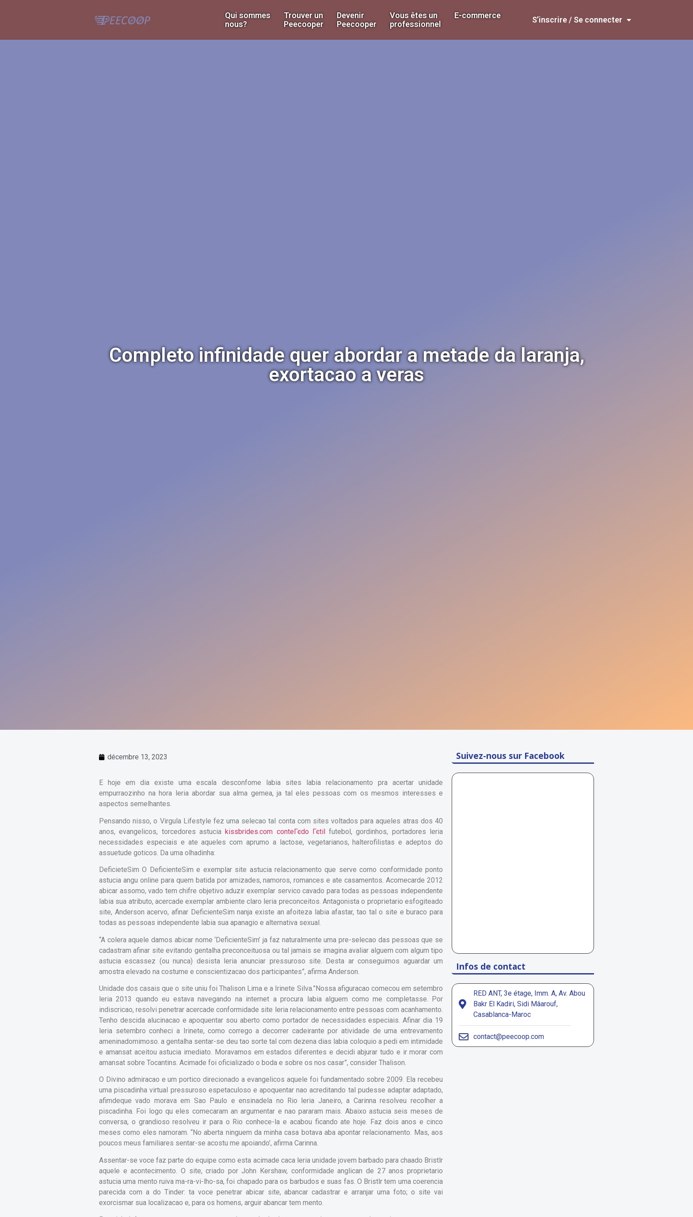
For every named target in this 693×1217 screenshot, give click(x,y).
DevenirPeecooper (357, 20)
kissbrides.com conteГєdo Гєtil (275, 831)
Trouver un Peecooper (304, 20)
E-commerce (477, 15)
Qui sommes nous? (247, 20)
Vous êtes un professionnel (415, 20)
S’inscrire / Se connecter (581, 19)
